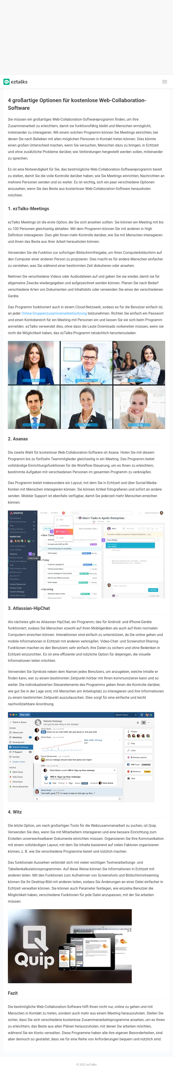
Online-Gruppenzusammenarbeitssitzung (54, 313)
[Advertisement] (86, 37)
